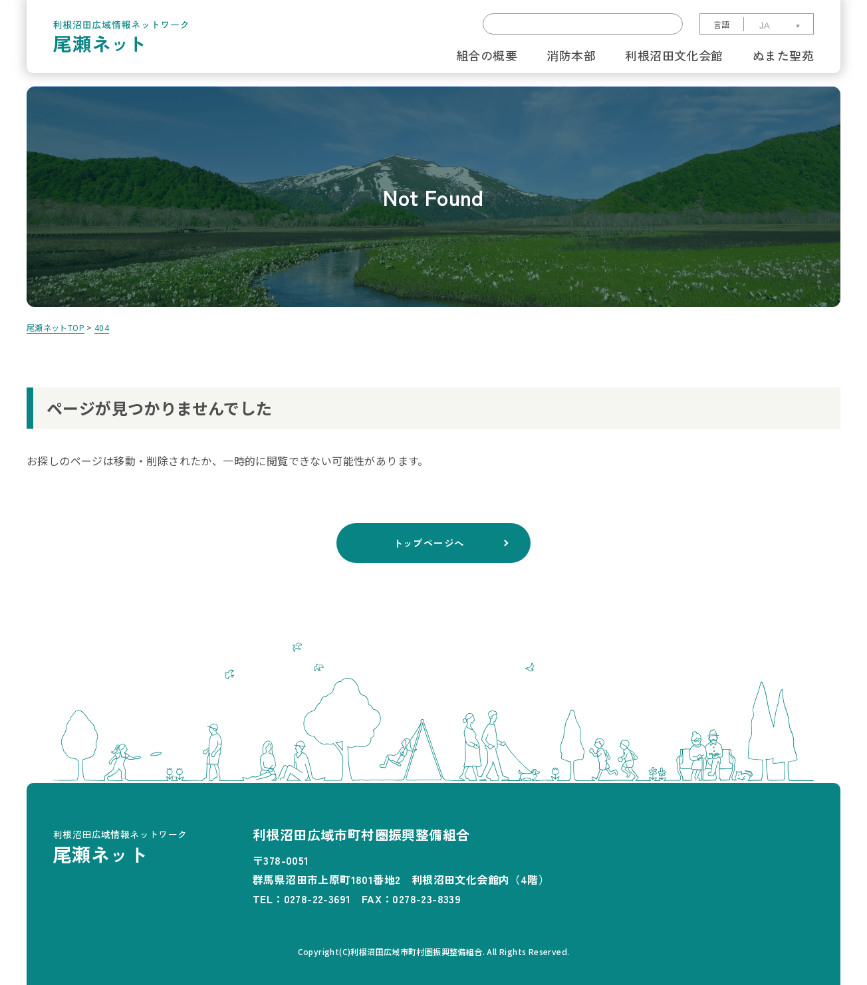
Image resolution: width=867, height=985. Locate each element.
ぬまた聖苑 (783, 55)
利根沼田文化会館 (674, 55)
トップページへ (428, 543)
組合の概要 (486, 55)
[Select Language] (777, 25)
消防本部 (571, 55)
